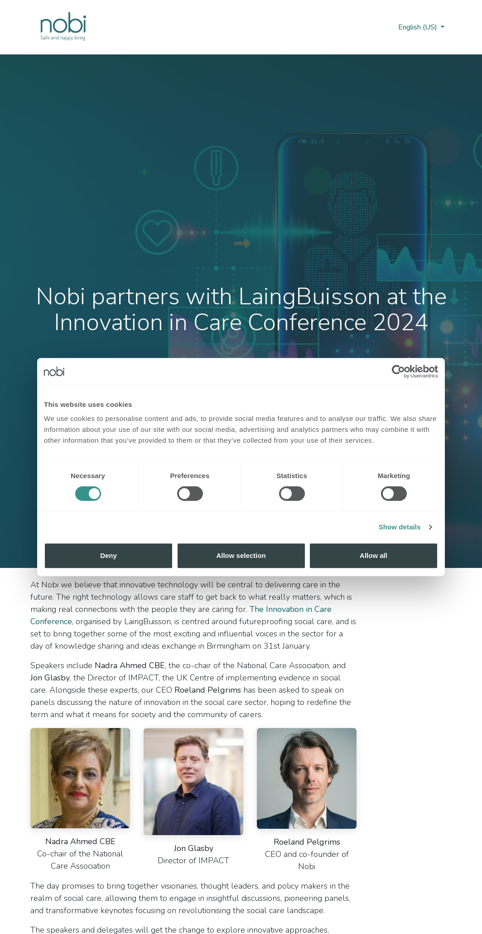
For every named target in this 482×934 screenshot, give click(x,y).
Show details (400, 527)
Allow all (373, 555)
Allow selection (240, 555)
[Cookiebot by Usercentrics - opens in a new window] (398, 371)
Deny (108, 555)
